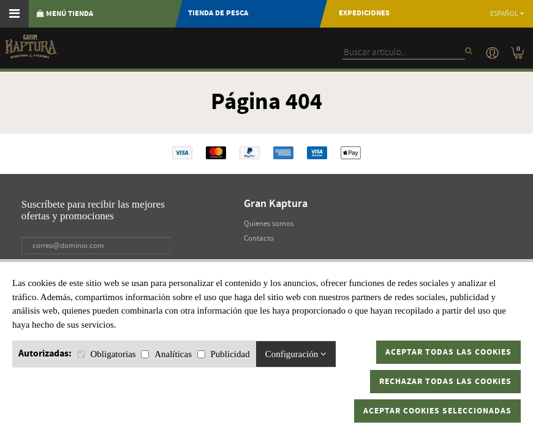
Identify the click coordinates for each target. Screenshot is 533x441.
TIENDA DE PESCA (218, 13)
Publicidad (229, 354)
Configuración (296, 354)
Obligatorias (113, 354)
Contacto (259, 238)
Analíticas (173, 354)
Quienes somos (268, 223)
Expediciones (364, 13)
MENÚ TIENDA (65, 14)
